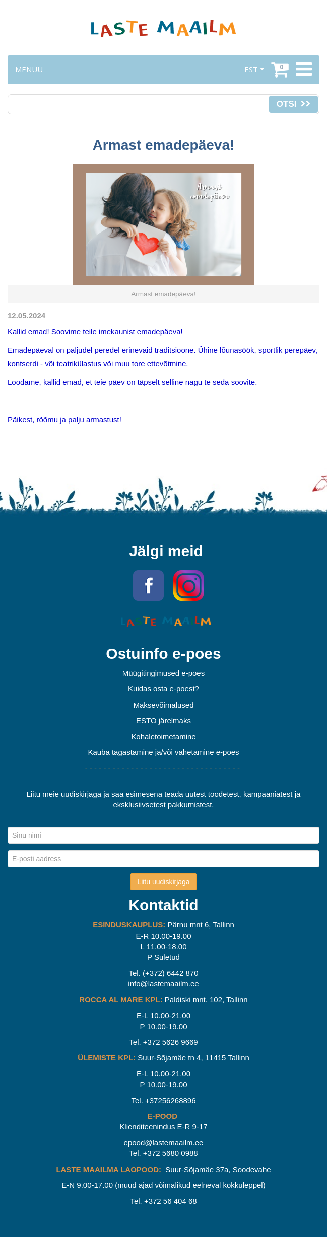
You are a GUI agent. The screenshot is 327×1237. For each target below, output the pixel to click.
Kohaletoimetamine (163, 736)
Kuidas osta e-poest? (163, 688)
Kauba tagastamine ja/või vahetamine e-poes (163, 752)
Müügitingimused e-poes (163, 673)
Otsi (293, 104)
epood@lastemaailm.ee (164, 1142)
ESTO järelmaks (163, 720)
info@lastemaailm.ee (163, 983)
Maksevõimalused (163, 705)
